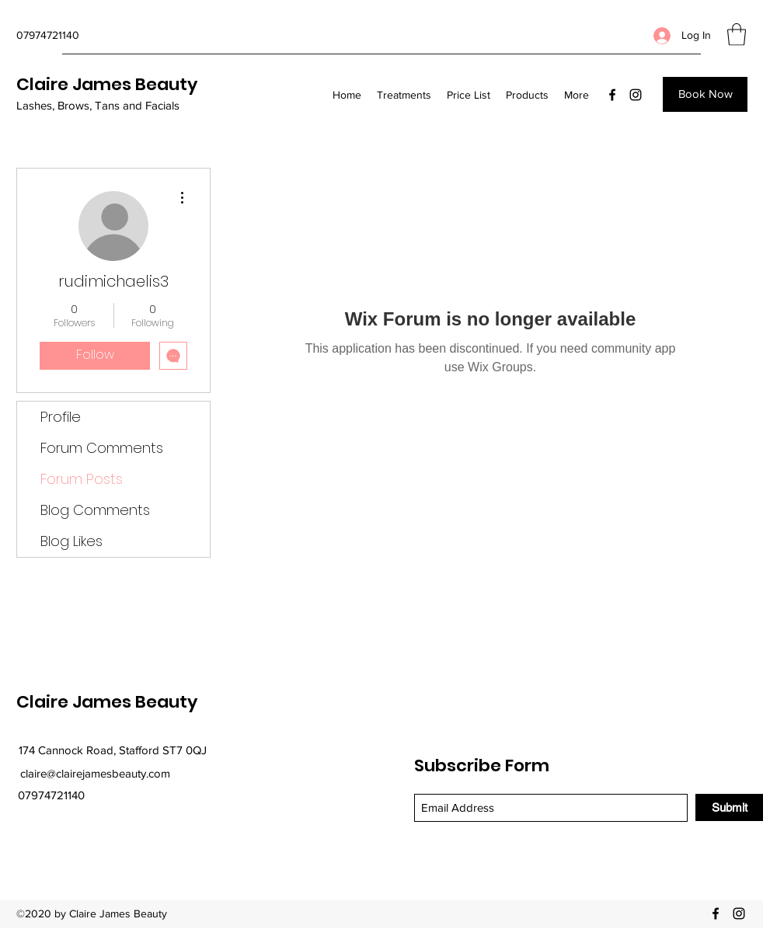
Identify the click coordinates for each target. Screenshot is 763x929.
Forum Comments (101, 448)
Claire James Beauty (106, 84)
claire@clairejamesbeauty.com (95, 773)
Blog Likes (71, 541)
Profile (60, 416)
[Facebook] (612, 95)
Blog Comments (95, 510)
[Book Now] (705, 94)
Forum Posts (81, 479)
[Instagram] (635, 95)
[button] (736, 34)
